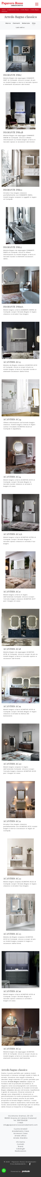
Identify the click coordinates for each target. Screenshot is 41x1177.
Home (3, 10)
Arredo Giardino (20, 1138)
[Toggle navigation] (37, 3)
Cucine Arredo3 (20, 1129)
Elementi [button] (16, 23)
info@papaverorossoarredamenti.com (20, 1125)
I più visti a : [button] (20, 27)
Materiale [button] (26, 23)
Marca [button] (8, 23)
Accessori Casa (20, 1133)
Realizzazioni (20, 1151)
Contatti (20, 1144)
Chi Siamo (20, 1142)
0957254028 (22, 1120)
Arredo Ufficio (20, 1136)
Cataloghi (20, 1149)
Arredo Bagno (25, 10)
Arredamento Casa (13, 10)
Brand (20, 1146)
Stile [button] (34, 23)
